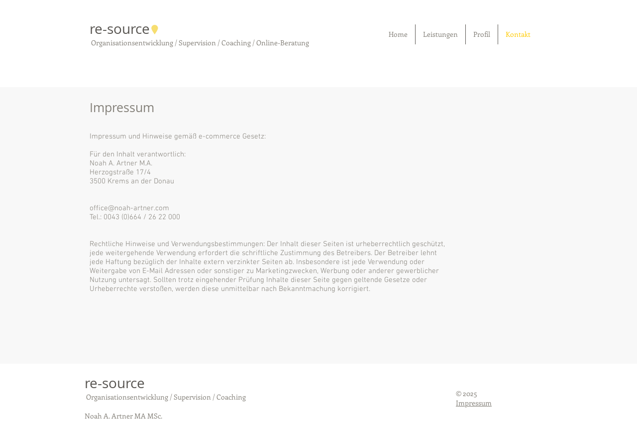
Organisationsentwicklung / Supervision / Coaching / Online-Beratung (199, 42)
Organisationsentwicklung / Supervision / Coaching (165, 397)
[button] (440, 34)
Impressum (474, 403)
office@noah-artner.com (129, 208)
